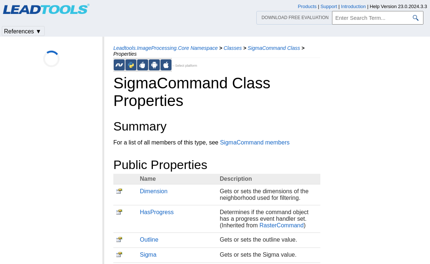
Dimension (153, 191)
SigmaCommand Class (274, 48)
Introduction (353, 6)
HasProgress (156, 212)
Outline (149, 239)
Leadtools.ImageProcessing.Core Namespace (165, 48)
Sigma (148, 255)
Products (307, 6)
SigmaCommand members (255, 142)
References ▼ (22, 31)
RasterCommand (281, 225)
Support (328, 6)
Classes (233, 48)
